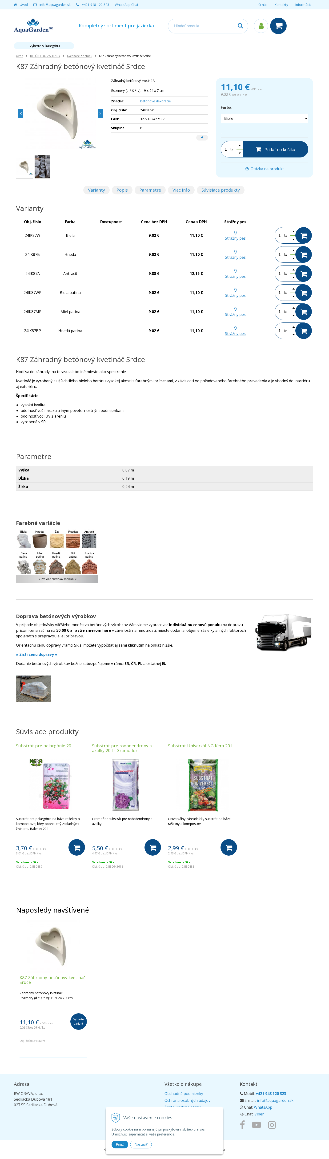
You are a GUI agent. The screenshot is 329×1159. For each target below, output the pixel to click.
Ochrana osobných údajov (187, 1100)
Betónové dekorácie (155, 101)
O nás (262, 4)
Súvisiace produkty (220, 190)
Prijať (120, 1144)
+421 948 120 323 (95, 4)
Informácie (303, 4)
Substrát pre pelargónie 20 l (44, 746)
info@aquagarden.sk (55, 4)
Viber (259, 1114)
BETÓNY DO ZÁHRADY (45, 56)
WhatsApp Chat (126, 4)
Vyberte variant (78, 1021)
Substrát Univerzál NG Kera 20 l (200, 746)
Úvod (24, 4)
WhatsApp (263, 1107)
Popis (122, 190)
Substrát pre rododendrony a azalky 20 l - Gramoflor (122, 748)
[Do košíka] (76, 847)
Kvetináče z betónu (79, 56)
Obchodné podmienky (183, 1093)
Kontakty (281, 4)
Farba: (226, 107)
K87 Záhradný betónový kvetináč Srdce (52, 980)
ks (231, 149)
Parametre (150, 190)
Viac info (181, 190)
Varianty (96, 190)
